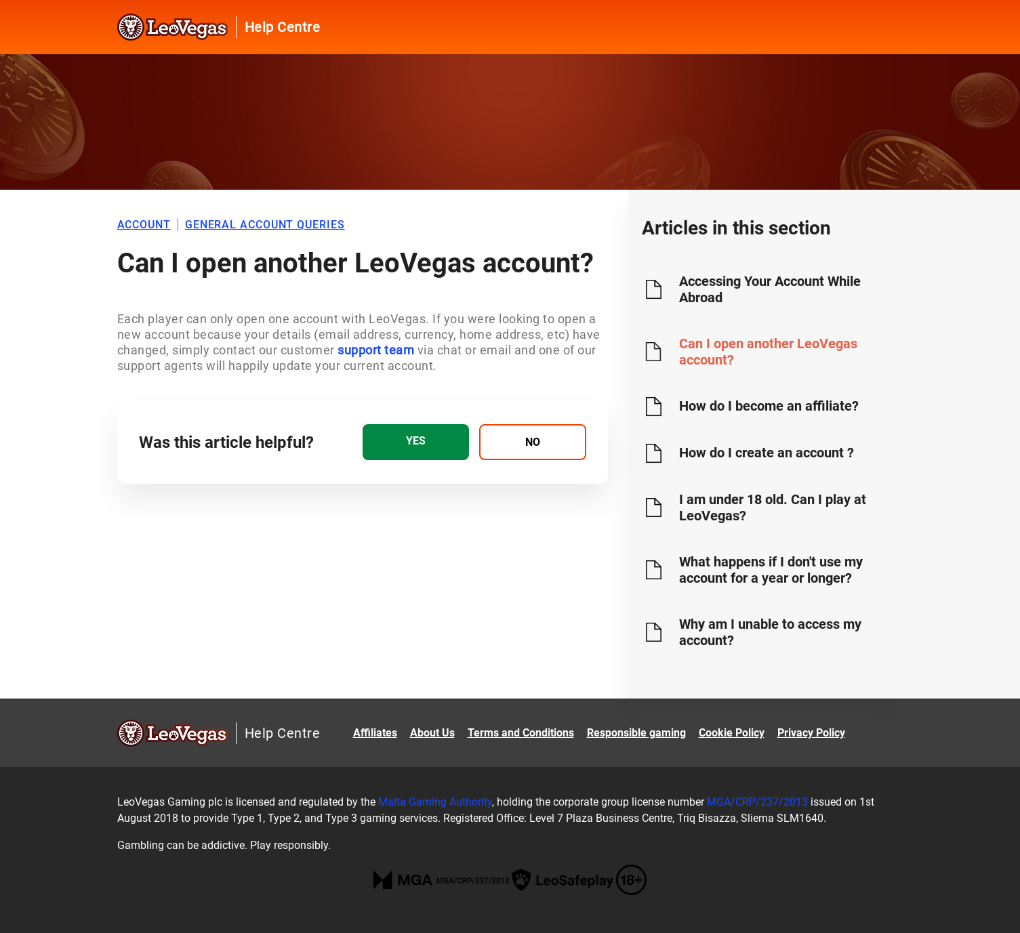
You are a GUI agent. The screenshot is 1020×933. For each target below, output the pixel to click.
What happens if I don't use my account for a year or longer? (771, 570)
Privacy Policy (811, 732)
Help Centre (283, 27)
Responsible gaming (636, 732)
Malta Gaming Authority (435, 801)
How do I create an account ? (766, 452)
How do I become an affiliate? (769, 406)
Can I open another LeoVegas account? (768, 351)
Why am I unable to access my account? (770, 632)
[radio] (416, 442)
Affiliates (375, 732)
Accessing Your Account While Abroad (770, 289)
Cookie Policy (731, 732)
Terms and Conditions (521, 732)
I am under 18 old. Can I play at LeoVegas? (772, 507)
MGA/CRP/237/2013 (757, 801)
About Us (432, 732)
